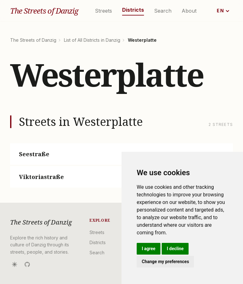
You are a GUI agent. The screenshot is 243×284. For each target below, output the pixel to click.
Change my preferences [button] (165, 261)
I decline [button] (175, 248)
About (189, 11)
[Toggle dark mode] (14, 264)
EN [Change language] (223, 10)
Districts (133, 10)
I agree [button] (148, 248)
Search (162, 11)
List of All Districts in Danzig (92, 40)
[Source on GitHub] (27, 264)
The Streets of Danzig (44, 11)
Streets (103, 11)
